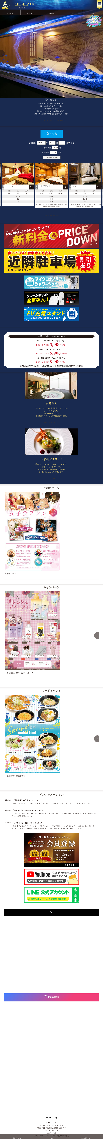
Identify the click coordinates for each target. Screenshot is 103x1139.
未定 (72, 143)
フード (72, 12)
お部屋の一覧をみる (51, 215)
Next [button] (97, 635)
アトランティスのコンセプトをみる (51, 120)
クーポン (51, 1136)
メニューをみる (51, 478)
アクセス (92, 12)
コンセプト (10, 12)
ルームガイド (31, 12)
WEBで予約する (85, 1136)
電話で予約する (17, 1136)
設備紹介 (51, 12)
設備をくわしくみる (51, 423)
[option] (51, 185)
